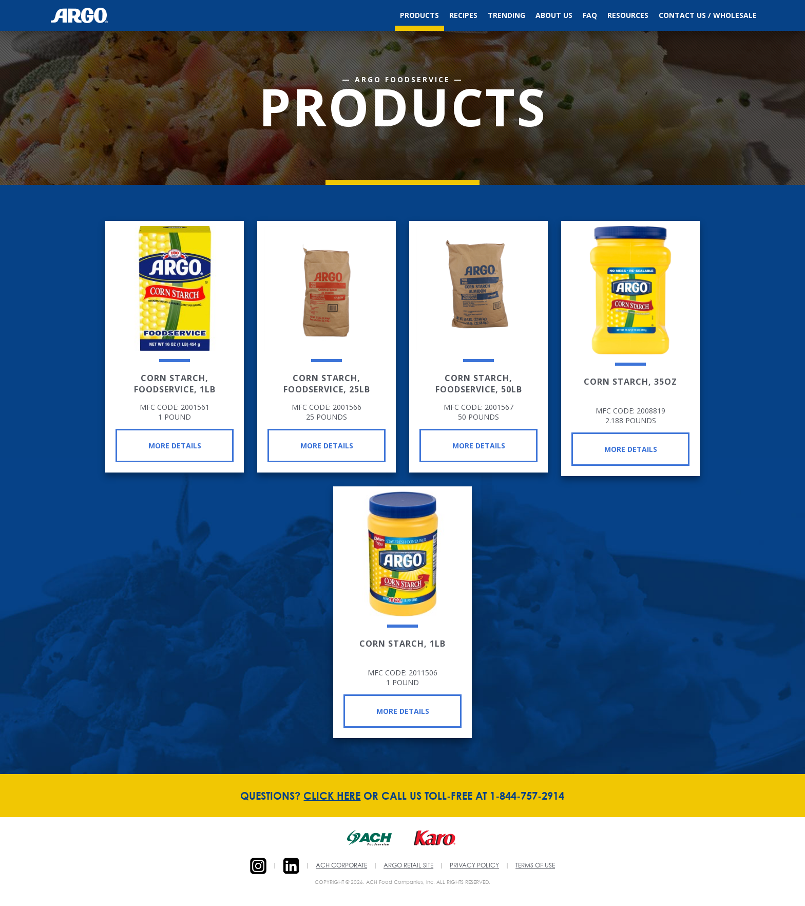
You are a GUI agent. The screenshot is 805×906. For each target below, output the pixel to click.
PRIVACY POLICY (474, 866)
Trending (506, 15)
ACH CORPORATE (341, 866)
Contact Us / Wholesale (708, 15)
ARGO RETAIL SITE (408, 866)
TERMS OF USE (535, 866)
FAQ (590, 15)
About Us (553, 15)
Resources (627, 15)
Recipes (463, 15)
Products (419, 15)
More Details (174, 445)
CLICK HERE (331, 795)
